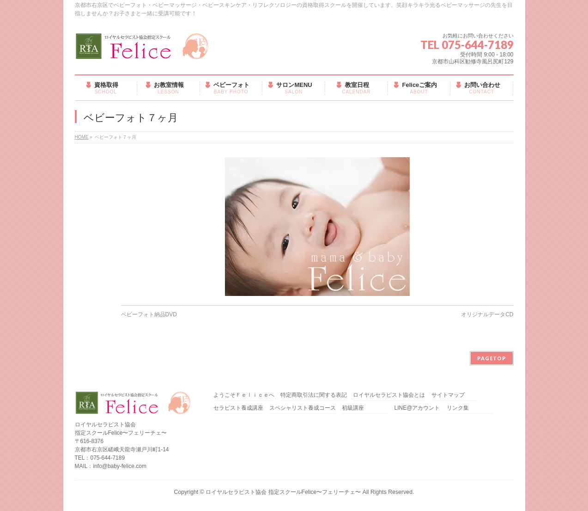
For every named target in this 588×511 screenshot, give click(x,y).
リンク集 (458, 408)
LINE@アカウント (417, 408)
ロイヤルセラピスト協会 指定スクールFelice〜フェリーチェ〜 (283, 492)
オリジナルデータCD (487, 314)
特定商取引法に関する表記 (313, 395)
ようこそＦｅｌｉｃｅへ (243, 395)
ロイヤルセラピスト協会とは (389, 395)
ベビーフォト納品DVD (149, 314)
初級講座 (353, 408)
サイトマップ (448, 395)
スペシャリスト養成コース (302, 408)
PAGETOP (491, 358)
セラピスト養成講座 (238, 408)
